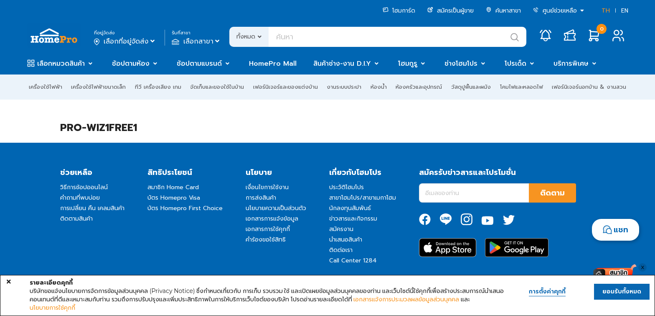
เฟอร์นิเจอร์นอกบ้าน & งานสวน (589, 87)
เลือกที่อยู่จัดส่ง (125, 41)
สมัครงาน (341, 229)
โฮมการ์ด (399, 10)
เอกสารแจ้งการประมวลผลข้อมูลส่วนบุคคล (406, 299)
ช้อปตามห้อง (131, 64)
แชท (621, 230)
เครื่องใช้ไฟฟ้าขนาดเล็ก (98, 87)
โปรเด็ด (515, 64)
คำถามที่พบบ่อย (80, 197)
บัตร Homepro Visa (173, 197)
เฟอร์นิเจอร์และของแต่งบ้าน (285, 87)
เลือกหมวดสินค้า (61, 64)
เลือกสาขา (196, 41)
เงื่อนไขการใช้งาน (267, 187)
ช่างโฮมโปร (460, 64)
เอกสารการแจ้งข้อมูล (272, 218)
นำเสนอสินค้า (345, 239)
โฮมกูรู (407, 64)
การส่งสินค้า (261, 197)
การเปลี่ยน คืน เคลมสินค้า (92, 208)
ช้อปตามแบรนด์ (199, 64)
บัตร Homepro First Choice (185, 208)
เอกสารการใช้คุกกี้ (268, 229)
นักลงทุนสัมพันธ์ (350, 208)
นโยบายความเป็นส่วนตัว (276, 208)
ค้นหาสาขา (503, 10)
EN (624, 10)
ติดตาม (552, 193)
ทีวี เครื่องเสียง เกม (158, 87)
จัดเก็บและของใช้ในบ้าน (217, 87)
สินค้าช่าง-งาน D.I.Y (342, 64)
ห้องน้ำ (379, 87)
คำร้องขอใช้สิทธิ (266, 239)
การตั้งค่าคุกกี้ (547, 292)
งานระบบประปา (344, 87)
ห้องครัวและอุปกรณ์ (419, 87)
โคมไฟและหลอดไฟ (521, 87)
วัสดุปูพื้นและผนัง (471, 87)
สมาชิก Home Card (173, 187)
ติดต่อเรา (341, 250)
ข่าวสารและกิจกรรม (353, 218)
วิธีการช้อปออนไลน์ (84, 187)
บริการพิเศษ (571, 64)
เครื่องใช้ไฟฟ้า (45, 87)
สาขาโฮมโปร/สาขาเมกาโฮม (362, 197)
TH (606, 10)
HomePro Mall (273, 64)
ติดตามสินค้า (76, 218)
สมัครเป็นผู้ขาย (450, 10)
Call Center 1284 (353, 260)
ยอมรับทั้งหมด (621, 291)
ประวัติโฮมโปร (346, 187)
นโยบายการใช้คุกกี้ (52, 307)
